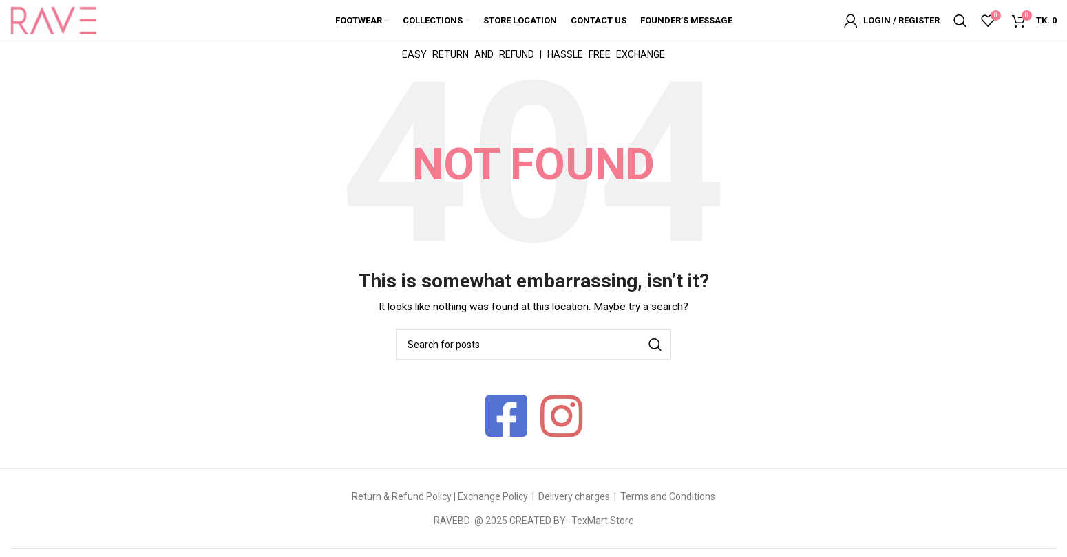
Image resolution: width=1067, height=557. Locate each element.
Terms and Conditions (667, 497)
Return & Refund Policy (402, 497)
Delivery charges (574, 497)
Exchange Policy (494, 497)
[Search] (960, 20)
